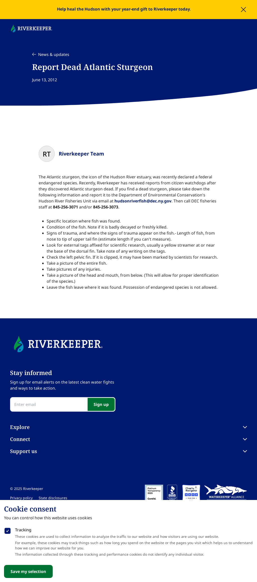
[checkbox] (8, 530)
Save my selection (28, 571)
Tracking (23, 530)
